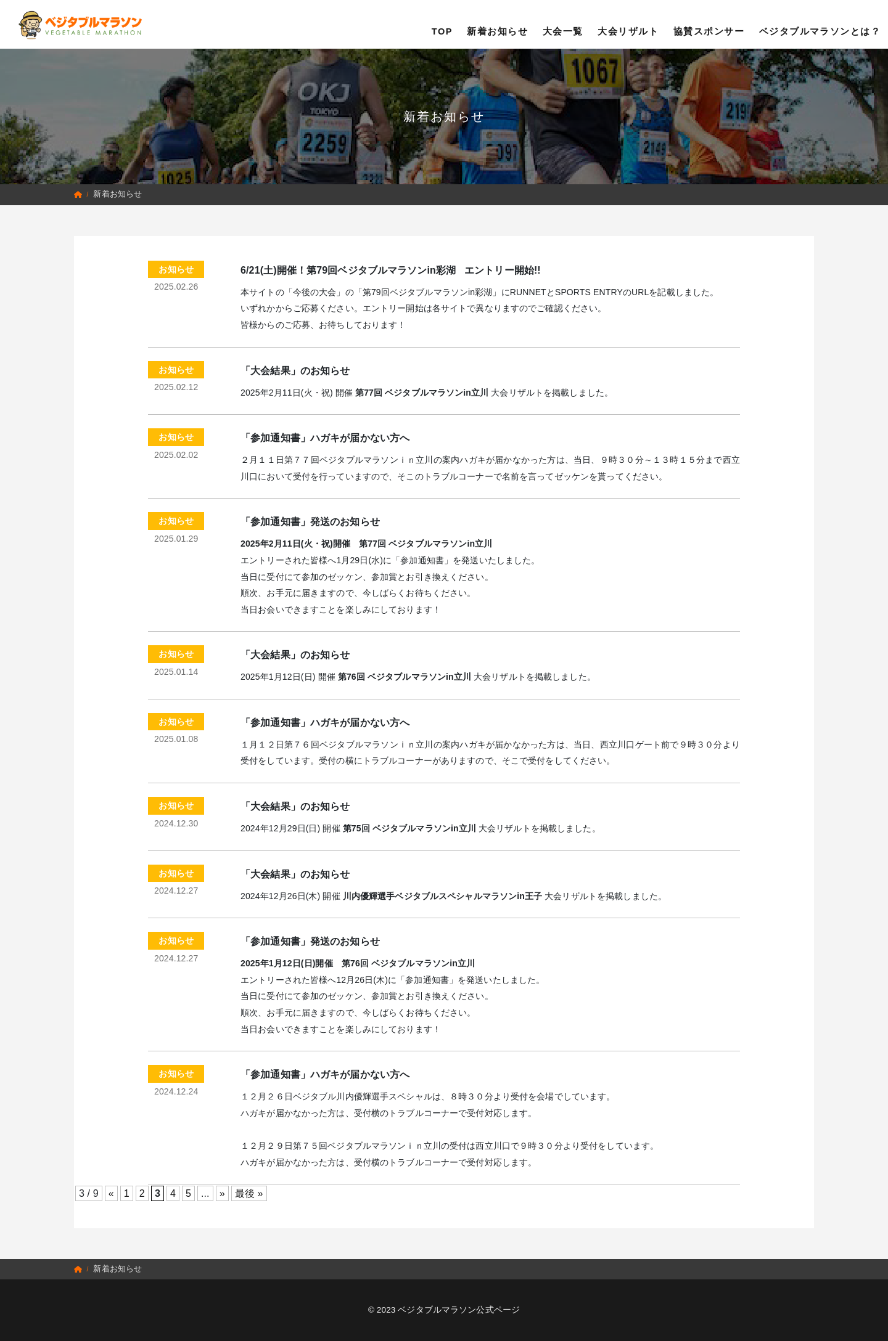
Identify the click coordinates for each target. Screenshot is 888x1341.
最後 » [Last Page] (249, 1193)
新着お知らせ (497, 24)
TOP (442, 24)
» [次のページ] (222, 1193)
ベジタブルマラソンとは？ (820, 24)
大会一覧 (563, 24)
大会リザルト (628, 24)
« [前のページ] (111, 1193)
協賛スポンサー (708, 24)
